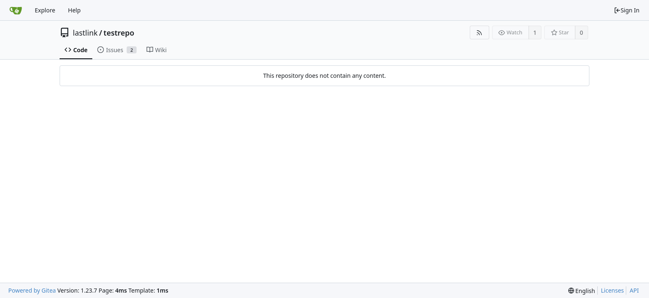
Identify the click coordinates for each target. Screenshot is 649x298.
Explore (45, 10)
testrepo (118, 33)
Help (74, 10)
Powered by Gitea (32, 290)
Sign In (626, 10)
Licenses (612, 290)
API (634, 290)
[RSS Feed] (479, 32)
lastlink (85, 33)
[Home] (15, 10)
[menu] (581, 291)
